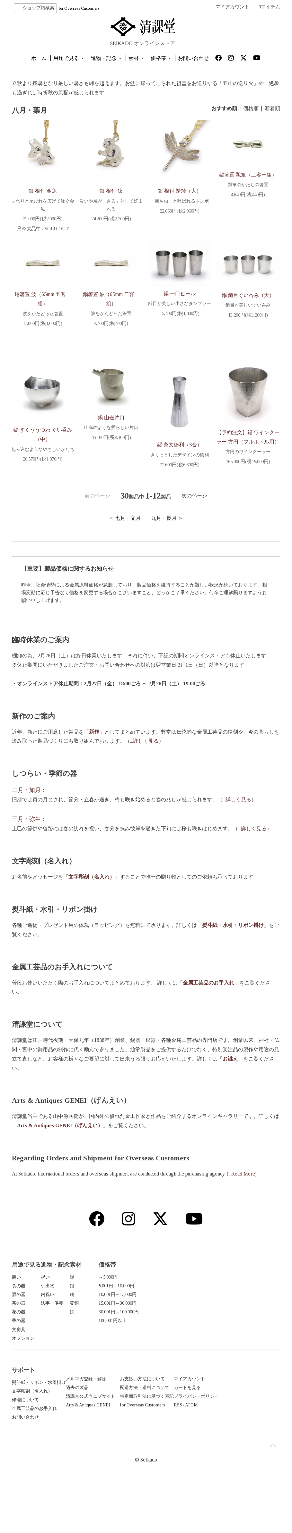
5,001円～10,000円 (226, 1285)
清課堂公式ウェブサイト (102, 1406)
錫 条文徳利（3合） (179, 444)
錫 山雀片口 (111, 417)
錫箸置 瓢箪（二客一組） (248, 174)
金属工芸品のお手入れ (34, 1418)
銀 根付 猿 (111, 191)
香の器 (18, 1320)
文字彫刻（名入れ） (32, 1401)
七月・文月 (128, 518)
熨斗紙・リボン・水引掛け (39, 1392)
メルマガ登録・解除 (97, 1388)
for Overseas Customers (78, 8)
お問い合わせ (193, 58)
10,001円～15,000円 (227, 1294)
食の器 (18, 1285)
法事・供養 (88, 1303)
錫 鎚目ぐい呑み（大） (248, 295)
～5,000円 (217, 1277)
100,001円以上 (222, 1320)
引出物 (84, 1285)
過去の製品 (88, 1397)
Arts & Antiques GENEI (99, 1415)
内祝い (84, 1294)
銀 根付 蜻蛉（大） (179, 191)
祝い (81, 1277)
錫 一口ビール (180, 293)
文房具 (18, 1329)
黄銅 (147, 1303)
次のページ (194, 495)
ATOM (226, 1415)
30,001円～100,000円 (228, 1311)
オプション (23, 1338)
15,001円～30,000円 (227, 1303)
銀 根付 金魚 (43, 191)
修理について (25, 1409)
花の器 (18, 1311)
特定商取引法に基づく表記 (170, 1406)
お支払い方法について (165, 1388)
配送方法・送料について (167, 1397)
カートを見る (221, 1397)
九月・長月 (164, 518)
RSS (212, 1415)
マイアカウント (232, 6)
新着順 (272, 108)
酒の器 (18, 1294)
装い (16, 1277)
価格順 (251, 108)
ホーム (39, 58)
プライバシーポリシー (230, 1406)
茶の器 (18, 1303)
